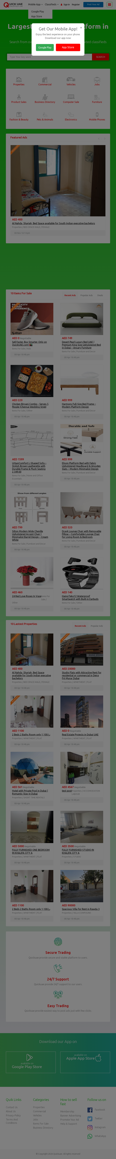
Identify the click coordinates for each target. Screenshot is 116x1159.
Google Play (44, 47)
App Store (68, 47)
